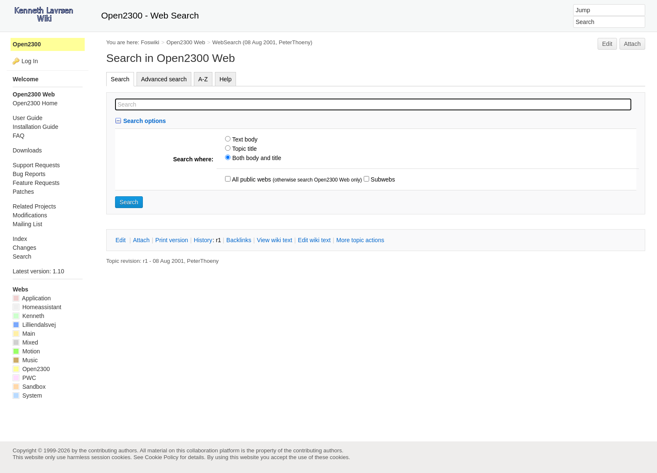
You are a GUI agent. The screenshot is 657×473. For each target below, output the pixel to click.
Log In (29, 61)
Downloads (27, 150)
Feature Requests (36, 182)
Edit (607, 43)
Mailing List (27, 224)
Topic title (244, 148)
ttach (141, 240)
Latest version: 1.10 (38, 271)
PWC (24, 377)
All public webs (251, 179)
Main (24, 333)
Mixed (25, 342)
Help (226, 79)
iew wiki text (274, 240)
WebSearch (226, 42)
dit (121, 240)
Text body (244, 139)
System (27, 395)
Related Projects (34, 206)
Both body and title (256, 158)
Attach (632, 43)
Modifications (30, 215)
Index (20, 238)
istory (203, 240)
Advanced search (164, 79)
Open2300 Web (185, 42)
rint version (172, 240)
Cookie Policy (162, 457)
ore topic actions (360, 240)
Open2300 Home (35, 103)
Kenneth (28, 316)
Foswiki (150, 42)
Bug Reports (29, 174)
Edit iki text (314, 240)
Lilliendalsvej (34, 324)
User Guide (28, 118)
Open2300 (27, 44)
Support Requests (36, 165)
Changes (24, 247)
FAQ (18, 135)
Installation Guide (35, 126)
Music (25, 360)
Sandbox (29, 386)
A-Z (203, 79)
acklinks (238, 240)
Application (32, 298)
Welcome (25, 79)
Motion (26, 351)
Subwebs (382, 179)
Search (120, 79)
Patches (23, 191)
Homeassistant (37, 307)
